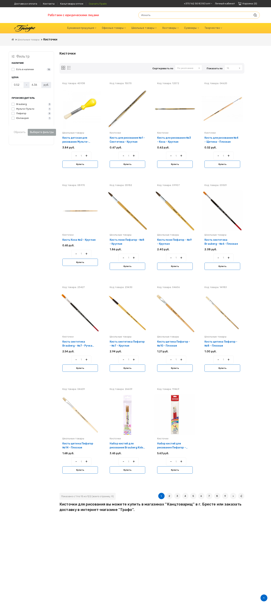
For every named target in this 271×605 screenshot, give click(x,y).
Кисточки (50, 39)
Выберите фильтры (42, 132)
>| (241, 496)
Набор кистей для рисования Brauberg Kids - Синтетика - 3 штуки (127, 447)
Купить (80, 164)
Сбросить (20, 132)
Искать (255, 15)
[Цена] (18, 85)
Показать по (214, 68)
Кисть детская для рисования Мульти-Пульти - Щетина (75, 141)
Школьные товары (29, 39)
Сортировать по (162, 68)
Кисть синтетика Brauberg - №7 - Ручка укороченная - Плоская (77, 345)
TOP (263, 597)
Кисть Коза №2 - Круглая (79, 239)
